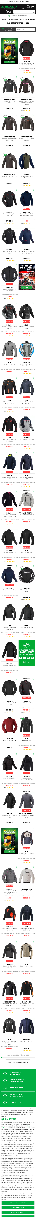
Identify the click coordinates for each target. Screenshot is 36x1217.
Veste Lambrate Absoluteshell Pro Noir (26, 778)
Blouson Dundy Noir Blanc (9, 252)
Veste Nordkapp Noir (9, 778)
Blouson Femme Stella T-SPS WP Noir (9, 139)
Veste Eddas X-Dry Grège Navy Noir (26, 854)
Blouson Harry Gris (9, 364)
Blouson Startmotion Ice (26, 514)
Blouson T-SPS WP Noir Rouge (26, 139)
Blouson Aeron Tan (26, 891)
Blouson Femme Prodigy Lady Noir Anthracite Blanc (9, 1042)
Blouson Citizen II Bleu (26, 1041)
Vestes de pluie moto (18, 1212)
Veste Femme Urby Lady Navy (26, 477)
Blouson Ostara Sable (26, 966)
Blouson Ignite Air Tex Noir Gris (9, 966)
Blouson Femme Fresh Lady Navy (26, 929)
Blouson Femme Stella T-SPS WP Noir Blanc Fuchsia (26, 102)
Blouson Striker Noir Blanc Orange (9, 402)
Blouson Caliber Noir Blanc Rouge (9, 440)
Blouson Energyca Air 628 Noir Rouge (9, 929)
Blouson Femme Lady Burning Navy (26, 402)
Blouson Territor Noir (9, 665)
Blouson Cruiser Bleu (9, 590)
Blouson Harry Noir (26, 552)
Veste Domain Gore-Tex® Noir (9, 816)
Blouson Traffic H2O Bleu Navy (9, 477)
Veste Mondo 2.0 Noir (26, 627)
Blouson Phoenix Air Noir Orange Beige (26, 1004)
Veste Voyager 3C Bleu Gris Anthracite (26, 365)
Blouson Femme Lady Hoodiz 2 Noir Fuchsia (9, 515)
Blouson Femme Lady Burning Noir (9, 628)
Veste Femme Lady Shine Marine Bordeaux (26, 252)
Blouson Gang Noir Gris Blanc (26, 327)
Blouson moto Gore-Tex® (18, 1203)
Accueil (4, 19)
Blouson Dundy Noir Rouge (9, 214)
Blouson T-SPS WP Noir (9, 176)
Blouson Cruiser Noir (9, 552)
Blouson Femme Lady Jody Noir (9, 703)
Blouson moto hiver (18, 1207)
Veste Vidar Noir (26, 740)
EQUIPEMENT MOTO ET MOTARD (18, 19)
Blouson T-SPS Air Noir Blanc (9, 101)
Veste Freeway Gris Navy (26, 439)
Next (35, 3)
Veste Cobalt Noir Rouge (26, 703)
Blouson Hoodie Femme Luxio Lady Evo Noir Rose (26, 64)
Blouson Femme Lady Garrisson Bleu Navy (26, 214)
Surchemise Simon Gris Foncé (26, 816)
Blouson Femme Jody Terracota (9, 741)
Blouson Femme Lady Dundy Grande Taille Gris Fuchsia (9, 892)
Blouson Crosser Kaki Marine (26, 177)
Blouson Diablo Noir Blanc (26, 590)
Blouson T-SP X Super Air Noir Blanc (9, 1004)
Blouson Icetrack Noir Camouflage (9, 289)
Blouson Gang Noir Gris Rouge (9, 327)
